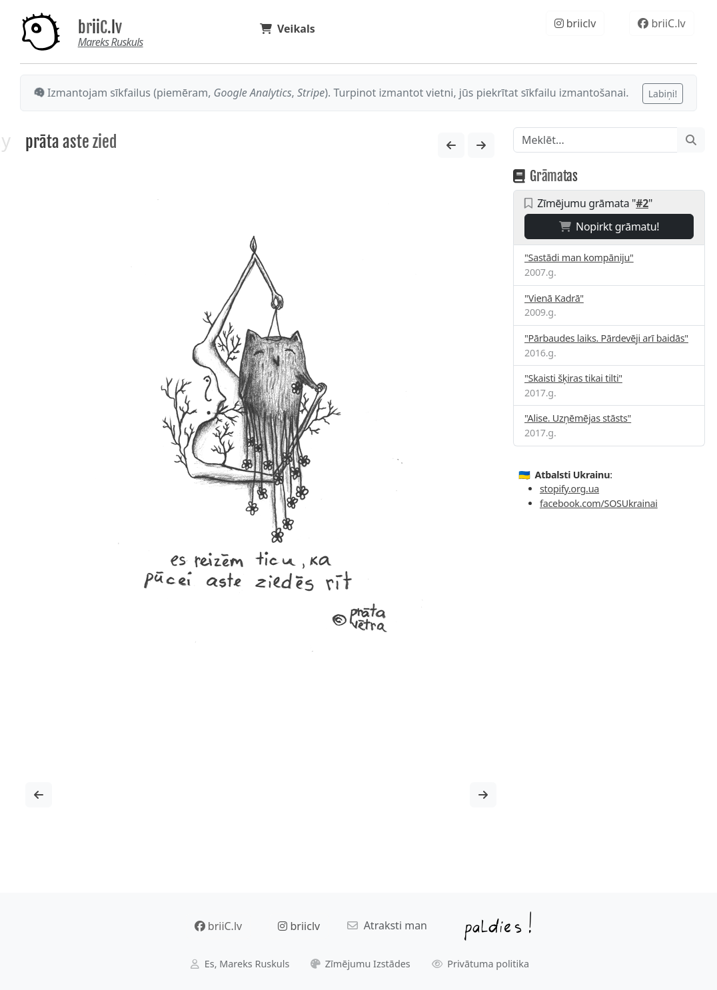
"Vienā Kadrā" (554, 298)
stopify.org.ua (569, 488)
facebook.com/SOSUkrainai (599, 503)
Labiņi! (662, 93)
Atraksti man (387, 925)
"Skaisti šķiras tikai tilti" (573, 378)
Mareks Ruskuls (110, 42)
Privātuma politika (481, 963)
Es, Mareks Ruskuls (240, 963)
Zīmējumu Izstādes (360, 963)
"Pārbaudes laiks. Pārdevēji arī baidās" (606, 338)
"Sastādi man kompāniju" (579, 257)
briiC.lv (100, 27)
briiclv (575, 23)
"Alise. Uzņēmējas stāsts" (577, 418)
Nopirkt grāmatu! (609, 226)
